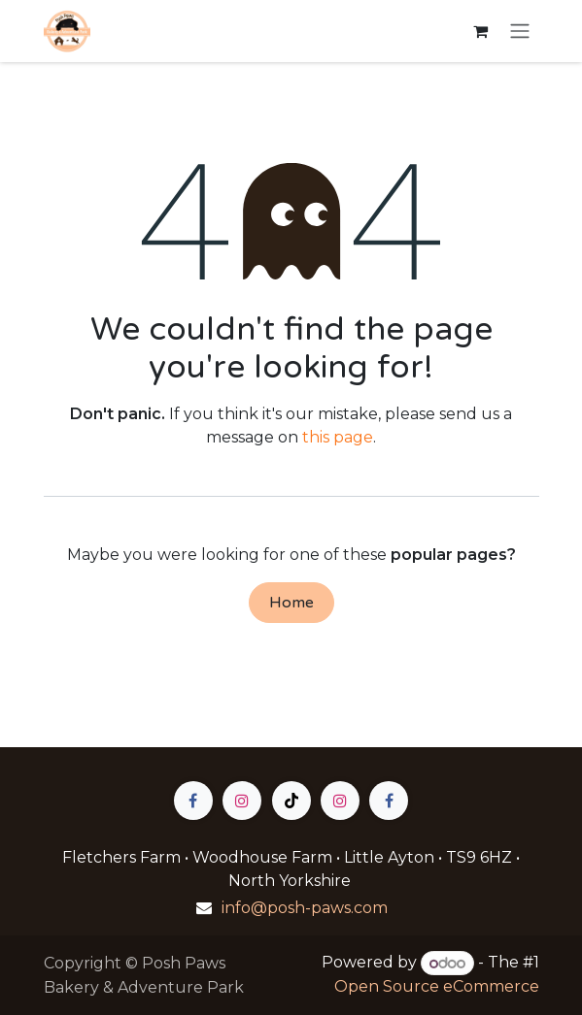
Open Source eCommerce (436, 986)
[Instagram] (242, 800)
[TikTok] (291, 800)
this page (337, 437)
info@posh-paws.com (305, 908)
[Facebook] (193, 800)
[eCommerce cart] (481, 31)
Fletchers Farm (123, 857)
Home (291, 602)
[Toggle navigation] (519, 31)
